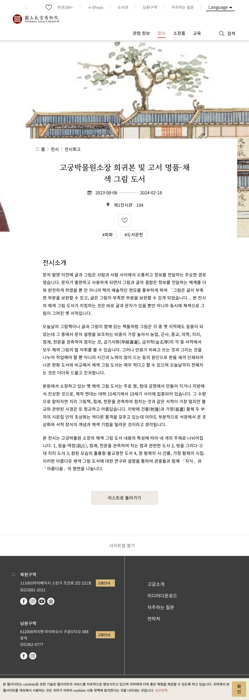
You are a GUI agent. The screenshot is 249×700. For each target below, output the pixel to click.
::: (26, 7)
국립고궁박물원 (35, 19)
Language (218, 7)
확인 (239, 689)
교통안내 (104, 582)
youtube (41, 601)
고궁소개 (155, 584)
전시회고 (73, 149)
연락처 (153, 618)
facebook (23, 601)
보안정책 (161, 690)
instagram (32, 601)
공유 (161, 149)
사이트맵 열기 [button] (122, 545)
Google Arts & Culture (50, 601)
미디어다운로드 (162, 595)
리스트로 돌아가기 (124, 498)
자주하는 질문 (160, 607)
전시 (55, 149)
